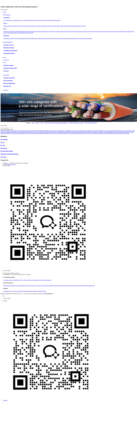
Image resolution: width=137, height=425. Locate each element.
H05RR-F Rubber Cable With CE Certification (28, 133)
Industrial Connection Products (9, 154)
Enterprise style (7, 86)
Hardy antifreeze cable (46, 38)
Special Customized (8, 282)
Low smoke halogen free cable (21, 38)
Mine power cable (48, 31)
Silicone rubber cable (62, 26)
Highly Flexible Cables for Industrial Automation (56, 122)
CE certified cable (16, 20)
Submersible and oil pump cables (83, 31)
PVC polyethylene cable (26, 26)
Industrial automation (8, 47)
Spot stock (3, 157)
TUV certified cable (25, 20)
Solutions (5, 288)
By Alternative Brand (7, 151)
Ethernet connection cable (38, 31)
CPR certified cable (56, 20)
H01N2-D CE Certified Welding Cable (20, 132)
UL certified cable (7, 20)
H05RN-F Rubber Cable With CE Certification (87, 132)
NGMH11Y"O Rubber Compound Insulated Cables (105, 130)
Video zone (6, 70)
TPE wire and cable (36, 26)
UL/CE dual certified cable (45, 20)
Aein (44, 293)
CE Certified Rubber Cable (90, 122)
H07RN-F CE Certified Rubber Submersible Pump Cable (63, 132)
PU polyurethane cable (15, 26)
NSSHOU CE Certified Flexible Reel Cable (39, 132)
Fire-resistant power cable (35, 38)
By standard (6, 17)
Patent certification (8, 80)
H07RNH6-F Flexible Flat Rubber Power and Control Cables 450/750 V (49, 130)
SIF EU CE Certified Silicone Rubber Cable (96, 133)
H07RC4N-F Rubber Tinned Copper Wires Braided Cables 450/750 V (16, 130)
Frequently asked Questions (10, 68)
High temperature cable (8, 38)
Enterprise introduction (9, 77)
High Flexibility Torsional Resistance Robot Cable (117, 133)
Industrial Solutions (7, 42)
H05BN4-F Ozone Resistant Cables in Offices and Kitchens (79, 130)
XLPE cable (44, 26)
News (4, 62)
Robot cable (77, 26)
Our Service (6, 60)
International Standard (9, 277)
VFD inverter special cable (69, 31)
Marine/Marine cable (125, 31)
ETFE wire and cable (52, 26)
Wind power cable (7, 31)
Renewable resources (8, 44)
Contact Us (6, 90)
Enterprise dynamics (8, 65)
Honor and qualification (9, 83)
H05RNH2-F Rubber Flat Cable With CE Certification (51, 133)
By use (5, 28)
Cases (4, 57)
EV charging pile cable (58, 31)
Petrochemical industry (9, 53)
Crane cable (94, 31)
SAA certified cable (34, 20)
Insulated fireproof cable (76, 38)
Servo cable (83, 26)
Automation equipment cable (25, 31)
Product (38, 122)
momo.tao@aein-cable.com (9, 164)
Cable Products (6, 14)
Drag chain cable (71, 26)
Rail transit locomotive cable (113, 31)
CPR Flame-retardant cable (88, 285)
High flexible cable (55, 38)
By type (5, 23)
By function (6, 35)
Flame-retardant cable (87, 38)
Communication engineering (10, 50)
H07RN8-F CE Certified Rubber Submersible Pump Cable (111, 132)
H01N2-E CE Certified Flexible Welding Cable (75, 133)
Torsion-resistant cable (65, 38)
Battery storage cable (102, 31)
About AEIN (6, 75)
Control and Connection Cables (76, 122)
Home (4, 12)
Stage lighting (15, 31)
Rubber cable (6, 26)
